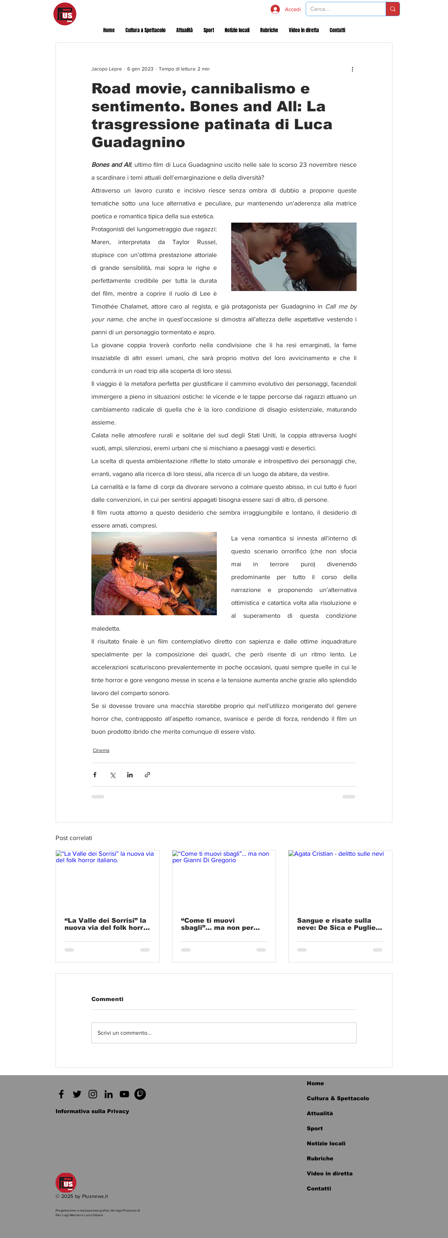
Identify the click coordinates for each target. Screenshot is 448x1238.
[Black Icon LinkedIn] (108, 1094)
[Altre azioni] (352, 68)
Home (315, 1083)
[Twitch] (140, 1094)
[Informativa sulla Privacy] (92, 1111)
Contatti (319, 1188)
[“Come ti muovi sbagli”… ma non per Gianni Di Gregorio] (224, 879)
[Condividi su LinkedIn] (130, 774)
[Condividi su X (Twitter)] (112, 774)
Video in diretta (330, 1173)
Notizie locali (326, 1143)
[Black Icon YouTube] (124, 1094)
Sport (315, 1128)
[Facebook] (61, 1094)
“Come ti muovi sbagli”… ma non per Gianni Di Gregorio (217, 924)
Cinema (101, 750)
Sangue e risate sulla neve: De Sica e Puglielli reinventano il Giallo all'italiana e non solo (339, 924)
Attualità (320, 1113)
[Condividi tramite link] (147, 774)
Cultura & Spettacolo (338, 1098)
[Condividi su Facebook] (94, 774)
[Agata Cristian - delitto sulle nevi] (340, 879)
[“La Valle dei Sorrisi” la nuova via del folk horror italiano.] (107, 879)
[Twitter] (77, 1094)
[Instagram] (93, 1094)
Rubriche (320, 1158)
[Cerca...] (340, 9)
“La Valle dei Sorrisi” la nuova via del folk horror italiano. (108, 924)
